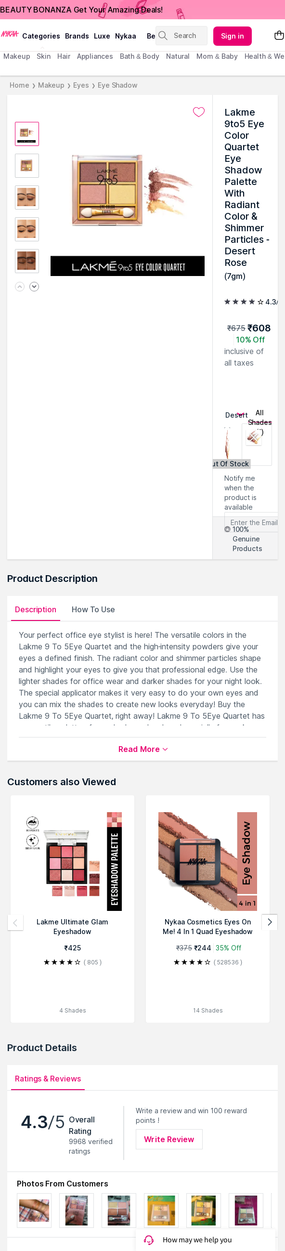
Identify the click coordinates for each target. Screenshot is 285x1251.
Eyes (81, 85)
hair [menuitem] (63, 56)
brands (77, 36)
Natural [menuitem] (178, 56)
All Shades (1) (260, 415)
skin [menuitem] (44, 56)
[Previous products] (15, 922)
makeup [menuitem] (16, 56)
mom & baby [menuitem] (216, 56)
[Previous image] (20, 287)
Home (19, 85)
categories (41, 36)
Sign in (232, 36)
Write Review (169, 1139)
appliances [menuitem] (95, 56)
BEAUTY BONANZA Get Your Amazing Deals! (81, 9)
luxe (102, 36)
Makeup (51, 85)
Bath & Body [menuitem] (139, 56)
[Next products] (269, 922)
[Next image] (34, 287)
